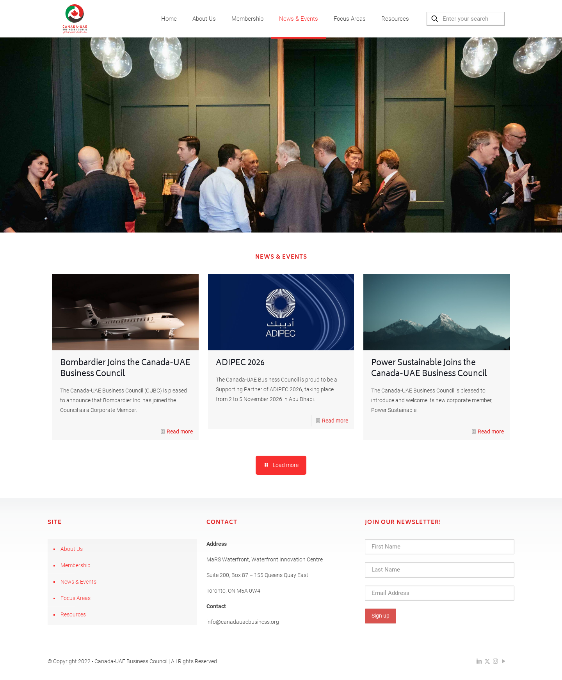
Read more (180, 431)
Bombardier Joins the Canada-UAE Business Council (125, 369)
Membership (75, 565)
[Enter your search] (466, 19)
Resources (73, 614)
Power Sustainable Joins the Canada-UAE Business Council (429, 369)
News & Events (78, 582)
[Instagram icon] (495, 661)
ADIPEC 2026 (240, 363)
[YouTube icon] (504, 661)
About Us (71, 549)
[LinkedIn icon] (479, 661)
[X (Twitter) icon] (487, 661)
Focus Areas (75, 598)
